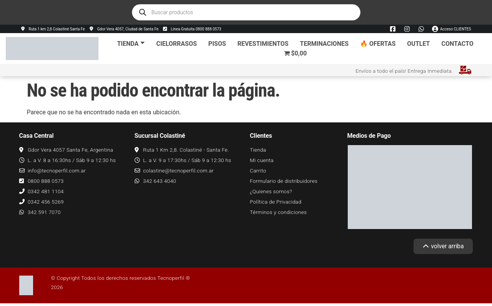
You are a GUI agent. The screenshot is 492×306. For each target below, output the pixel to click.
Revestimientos (262, 43)
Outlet (418, 43)
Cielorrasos (176, 43)
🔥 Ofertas (377, 43)
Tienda (131, 43)
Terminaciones (324, 43)
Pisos (217, 43)
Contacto (458, 43)
